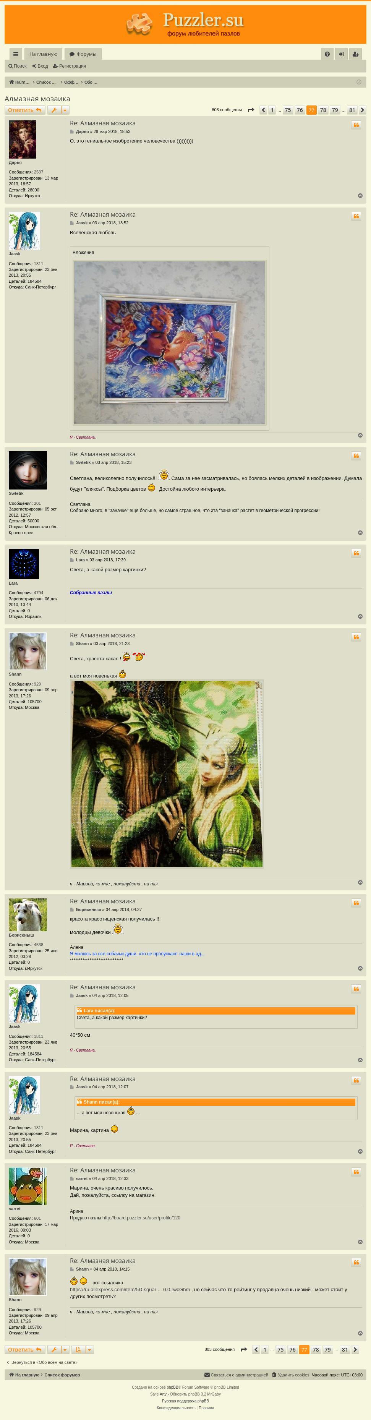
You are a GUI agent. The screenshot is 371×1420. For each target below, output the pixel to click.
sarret (15, 1208)
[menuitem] (327, 54)
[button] (250, 110)
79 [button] (335, 109)
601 (37, 1218)
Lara (13, 583)
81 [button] (352, 109)
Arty (163, 1394)
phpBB (172, 1387)
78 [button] (323, 109)
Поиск (20, 66)
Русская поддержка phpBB (185, 1401)
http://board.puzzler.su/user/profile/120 (141, 1218)
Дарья (15, 162)
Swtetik (16, 493)
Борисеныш (21, 935)
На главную (43, 53)
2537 (38, 172)
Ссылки (17, 55)
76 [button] (300, 109)
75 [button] (288, 109)
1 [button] (272, 109)
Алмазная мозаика (37, 99)
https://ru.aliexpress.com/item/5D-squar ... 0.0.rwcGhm (130, 1289)
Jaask (15, 253)
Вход (43, 66)
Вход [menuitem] (343, 55)
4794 (38, 592)
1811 (38, 263)
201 (37, 503)
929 (37, 684)
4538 (38, 944)
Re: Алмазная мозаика (103, 123)
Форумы (86, 53)
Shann (15, 674)
